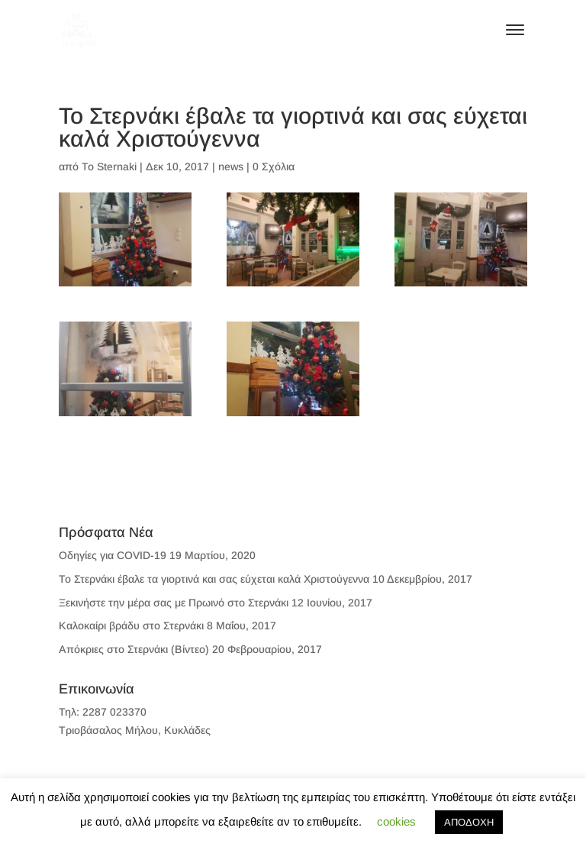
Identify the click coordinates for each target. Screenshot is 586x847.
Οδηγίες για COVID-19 (112, 555)
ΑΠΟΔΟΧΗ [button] (469, 822)
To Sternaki (109, 166)
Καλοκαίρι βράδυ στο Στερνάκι (131, 625)
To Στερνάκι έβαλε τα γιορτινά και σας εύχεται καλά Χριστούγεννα (214, 579)
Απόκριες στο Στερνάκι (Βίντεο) (134, 649)
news (230, 166)
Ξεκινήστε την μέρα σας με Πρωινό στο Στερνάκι (173, 602)
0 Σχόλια (274, 166)
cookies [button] (396, 821)
